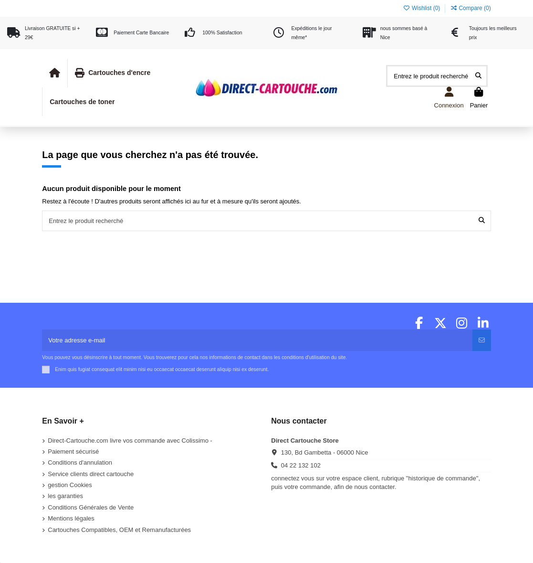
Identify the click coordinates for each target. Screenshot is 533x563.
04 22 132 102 (301, 465)
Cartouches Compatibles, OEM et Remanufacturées (119, 529)
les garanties (65, 495)
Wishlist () (422, 8)
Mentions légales (71, 518)
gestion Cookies (70, 485)
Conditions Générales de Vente (91, 507)
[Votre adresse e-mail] (257, 340)
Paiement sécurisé (73, 451)
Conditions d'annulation (80, 462)
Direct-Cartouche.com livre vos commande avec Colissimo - (130, 440)
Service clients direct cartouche (91, 474)
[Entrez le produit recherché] (478, 76)
